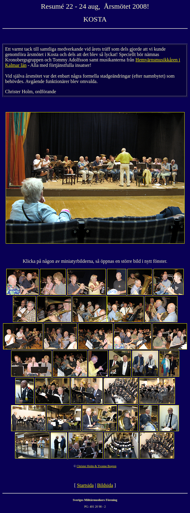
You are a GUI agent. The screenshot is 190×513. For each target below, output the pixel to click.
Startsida (85, 485)
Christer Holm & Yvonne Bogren (97, 466)
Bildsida (105, 485)
